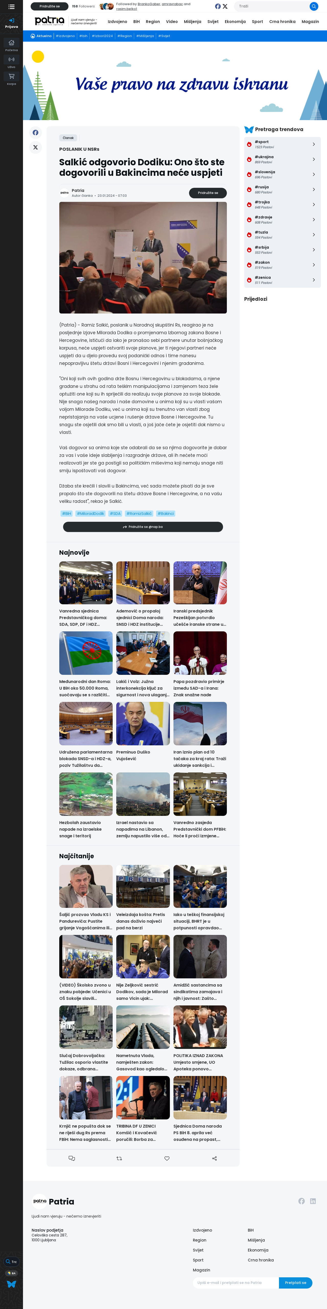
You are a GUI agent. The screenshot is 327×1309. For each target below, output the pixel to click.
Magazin (310, 21)
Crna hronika (282, 21)
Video (172, 21)
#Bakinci (166, 513)
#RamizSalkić (139, 513)
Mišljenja (192, 21)
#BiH (66, 513)
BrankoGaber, (149, 4)
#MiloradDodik (90, 513)
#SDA (115, 513)
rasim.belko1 (126, 8)
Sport (257, 21)
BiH (136, 21)
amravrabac (172, 4)
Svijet (213, 21)
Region (153, 21)
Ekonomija (235, 21)
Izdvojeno (117, 21)
